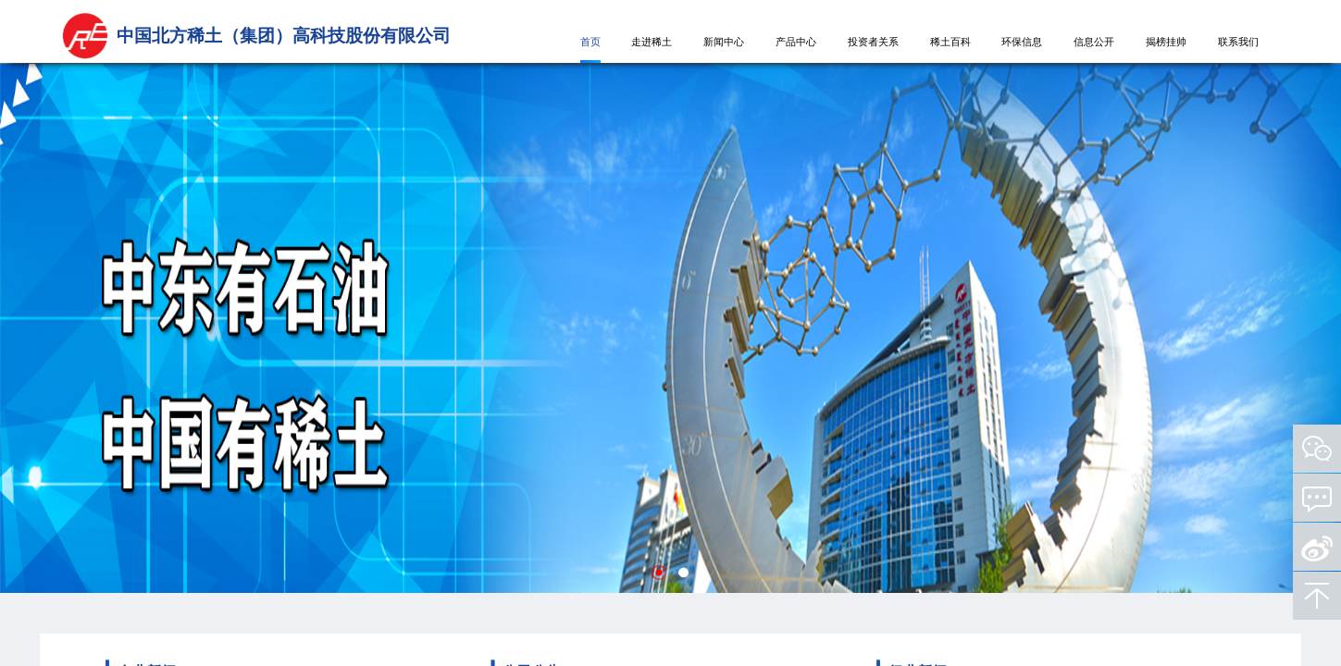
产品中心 (796, 42)
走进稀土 (651, 42)
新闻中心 (723, 42)
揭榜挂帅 (1166, 42)
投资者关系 (873, 42)
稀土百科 (950, 42)
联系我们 (1238, 42)
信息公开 (1094, 42)
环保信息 (1021, 42)
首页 (590, 42)
